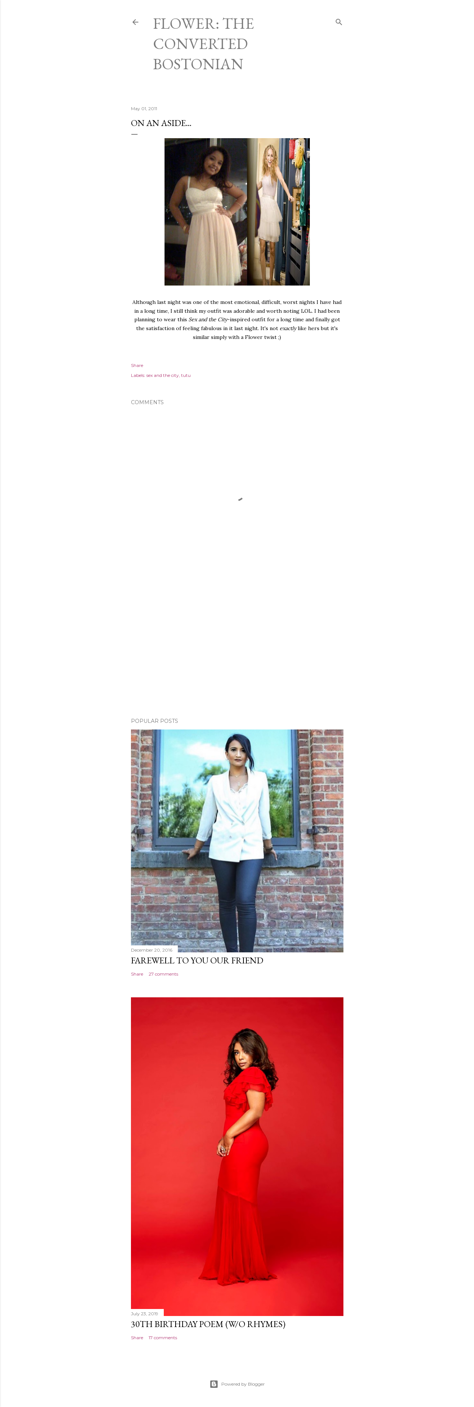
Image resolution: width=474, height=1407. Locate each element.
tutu (186, 375)
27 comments (163, 974)
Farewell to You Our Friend (197, 960)
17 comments (163, 1337)
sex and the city (162, 375)
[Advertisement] (237, 647)
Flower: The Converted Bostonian (203, 43)
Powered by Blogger (237, 1384)
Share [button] (137, 365)
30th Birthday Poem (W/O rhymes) (208, 1324)
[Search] (339, 20)
